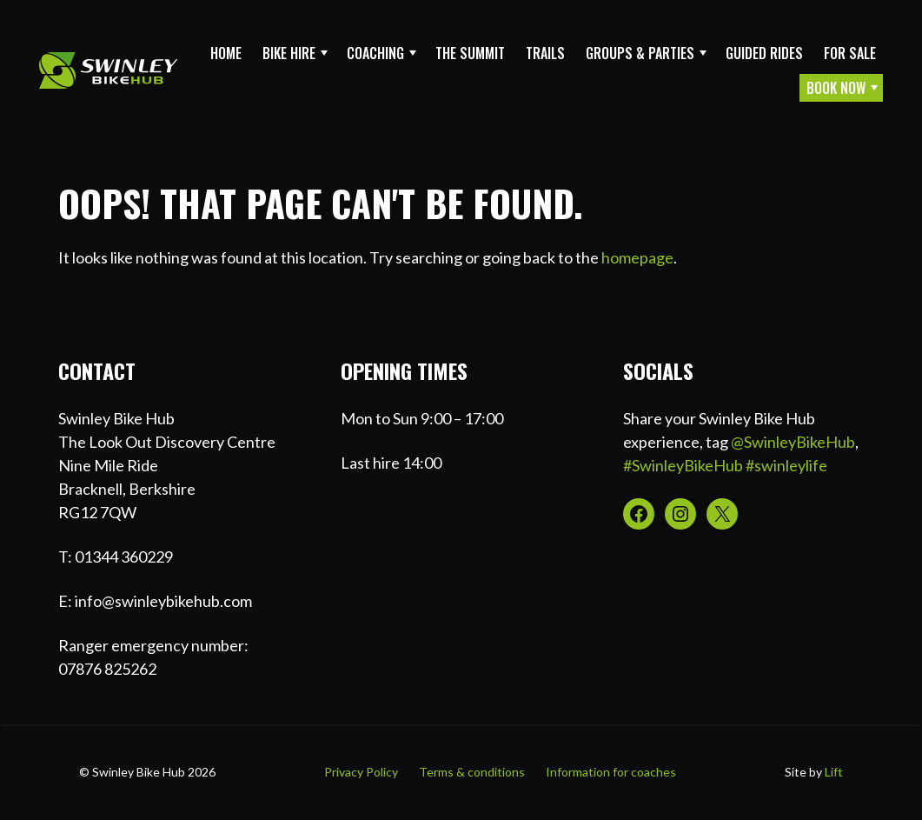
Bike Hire (288, 53)
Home (226, 53)
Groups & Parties (640, 53)
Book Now (836, 87)
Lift (834, 771)
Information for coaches (611, 771)
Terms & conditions (472, 771)
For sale (850, 53)
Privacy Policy (361, 771)
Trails (545, 53)
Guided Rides (764, 53)
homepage (637, 257)
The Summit (470, 53)
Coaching (375, 53)
